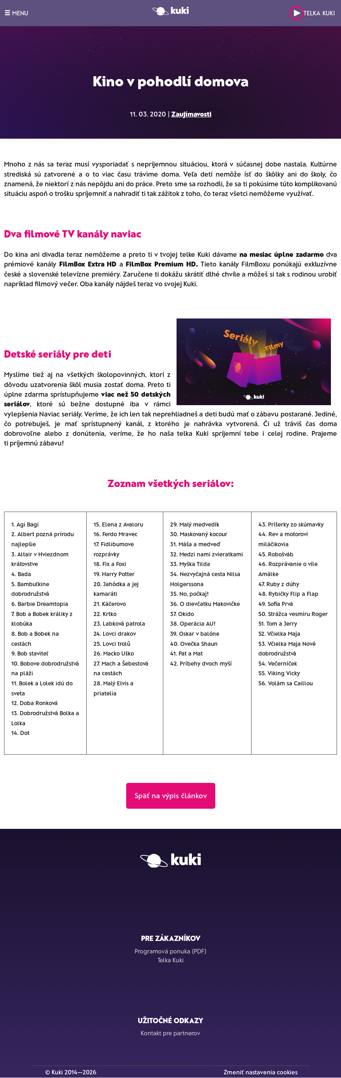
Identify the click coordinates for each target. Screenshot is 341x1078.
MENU (16, 13)
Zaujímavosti (191, 114)
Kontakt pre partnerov (170, 1032)
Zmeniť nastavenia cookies (260, 1072)
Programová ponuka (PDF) (170, 951)
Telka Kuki (312, 13)
